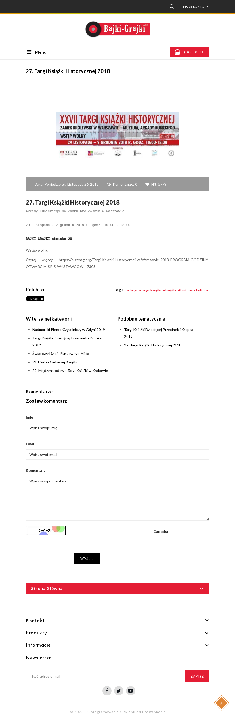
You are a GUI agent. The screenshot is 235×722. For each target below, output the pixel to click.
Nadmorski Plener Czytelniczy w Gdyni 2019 (68, 329)
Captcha (160, 531)
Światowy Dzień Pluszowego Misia (60, 353)
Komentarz (36, 470)
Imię (29, 417)
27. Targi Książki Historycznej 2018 (152, 345)
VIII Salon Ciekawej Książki (54, 362)
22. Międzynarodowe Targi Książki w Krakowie (70, 370)
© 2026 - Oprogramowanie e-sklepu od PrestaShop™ (117, 712)
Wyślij (86, 559)
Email (30, 443)
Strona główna (47, 588)
